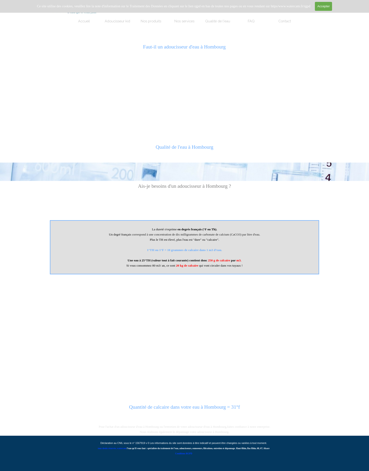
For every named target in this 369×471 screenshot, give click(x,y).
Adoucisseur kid (117, 21)
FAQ (251, 21)
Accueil (84, 21)
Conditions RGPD (183, 453)
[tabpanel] (184, 149)
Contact (284, 21)
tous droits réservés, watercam (112, 448)
